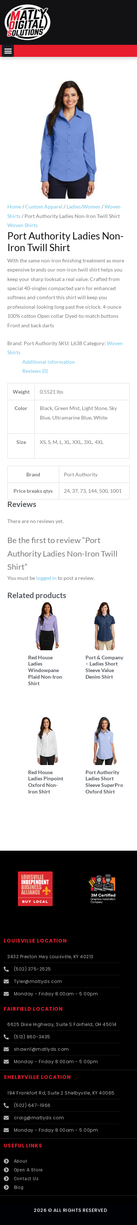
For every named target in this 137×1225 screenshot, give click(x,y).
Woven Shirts (22, 225)
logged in (46, 578)
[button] (8, 51)
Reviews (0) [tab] (35, 371)
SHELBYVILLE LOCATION (37, 1077)
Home (14, 206)
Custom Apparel (43, 206)
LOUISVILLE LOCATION (35, 940)
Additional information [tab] (48, 362)
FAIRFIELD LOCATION (33, 1009)
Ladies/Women (83, 206)
